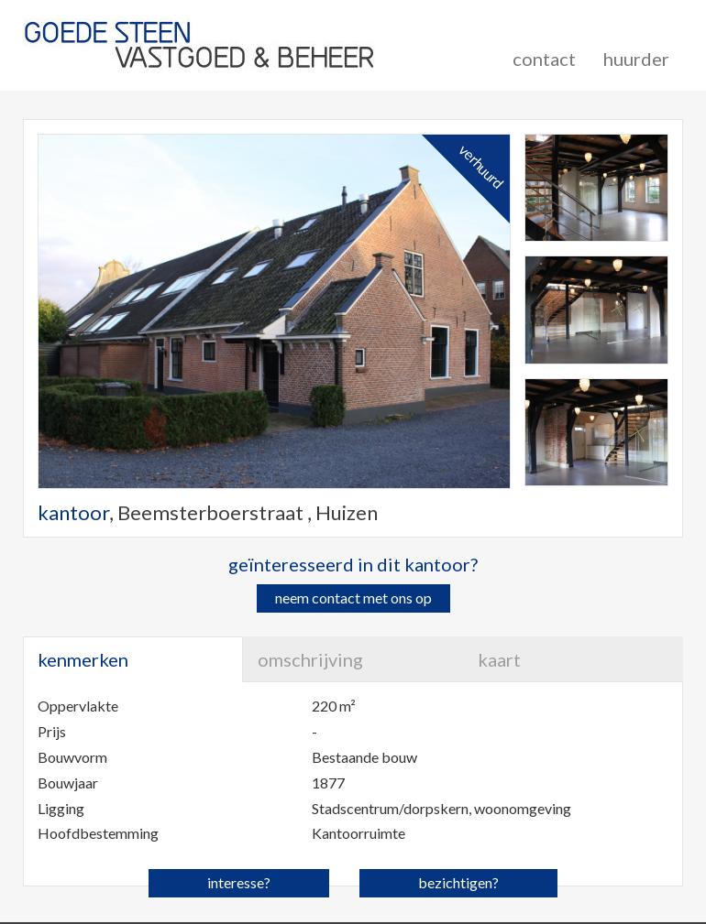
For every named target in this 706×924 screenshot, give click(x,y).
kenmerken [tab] (83, 659)
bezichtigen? (458, 882)
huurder (636, 59)
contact (544, 59)
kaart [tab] (499, 659)
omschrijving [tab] (310, 659)
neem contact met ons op (353, 597)
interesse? (238, 882)
